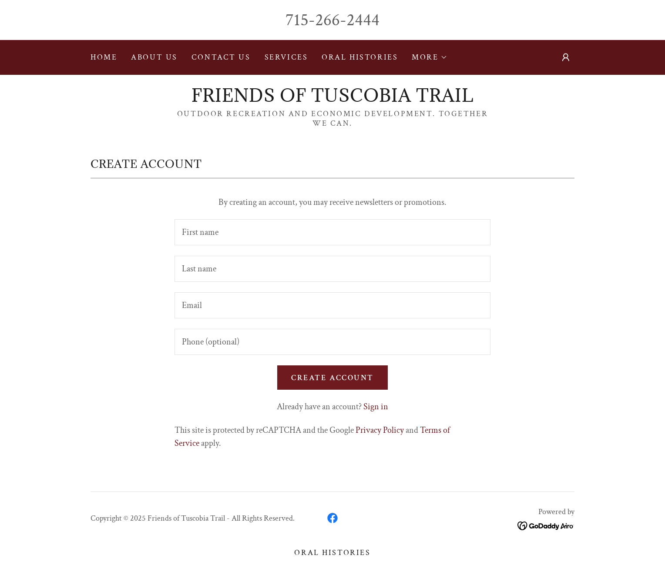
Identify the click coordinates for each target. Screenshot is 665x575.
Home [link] (104, 57)
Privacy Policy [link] (380, 430)
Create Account (332, 378)
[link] (332, 99)
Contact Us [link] (221, 57)
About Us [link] (154, 57)
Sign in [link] (375, 406)
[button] (429, 57)
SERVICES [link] (286, 57)
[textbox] (332, 232)
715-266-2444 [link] (332, 20)
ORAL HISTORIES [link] (360, 57)
